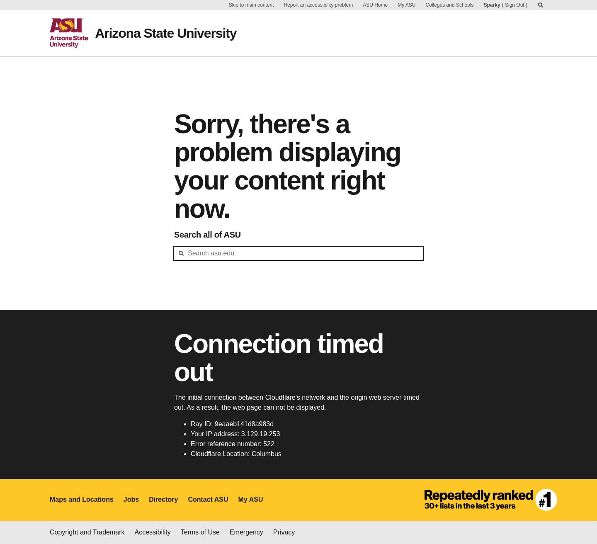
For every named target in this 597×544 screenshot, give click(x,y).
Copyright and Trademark (87, 532)
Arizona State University (165, 33)
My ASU (406, 5)
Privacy (284, 532)
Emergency (246, 532)
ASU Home (375, 5)
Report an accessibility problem (318, 5)
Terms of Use (200, 532)
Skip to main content (251, 5)
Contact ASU (208, 499)
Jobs (131, 499)
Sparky (492, 4)
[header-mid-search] (298, 253)
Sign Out (515, 4)
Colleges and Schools (450, 5)
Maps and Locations (82, 499)
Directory (163, 499)
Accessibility (153, 532)
